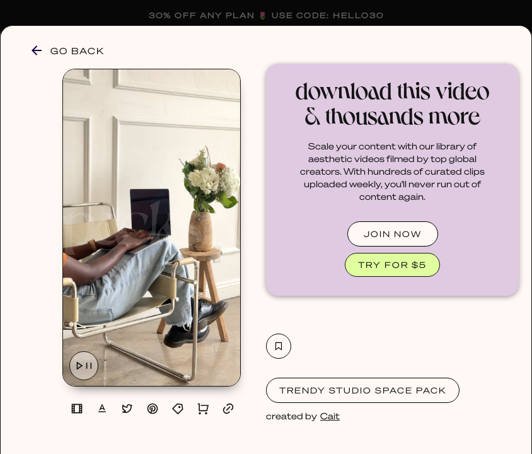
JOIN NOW (393, 233)
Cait (330, 415)
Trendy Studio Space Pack (362, 390)
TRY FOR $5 (392, 264)
